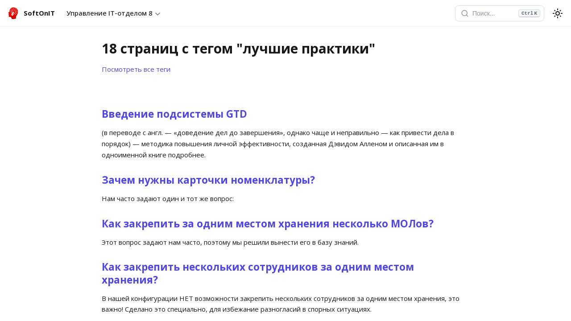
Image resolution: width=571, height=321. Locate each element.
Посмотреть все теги (136, 69)
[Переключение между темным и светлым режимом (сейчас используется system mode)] (557, 13)
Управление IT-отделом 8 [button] (109, 12)
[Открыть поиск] (499, 13)
